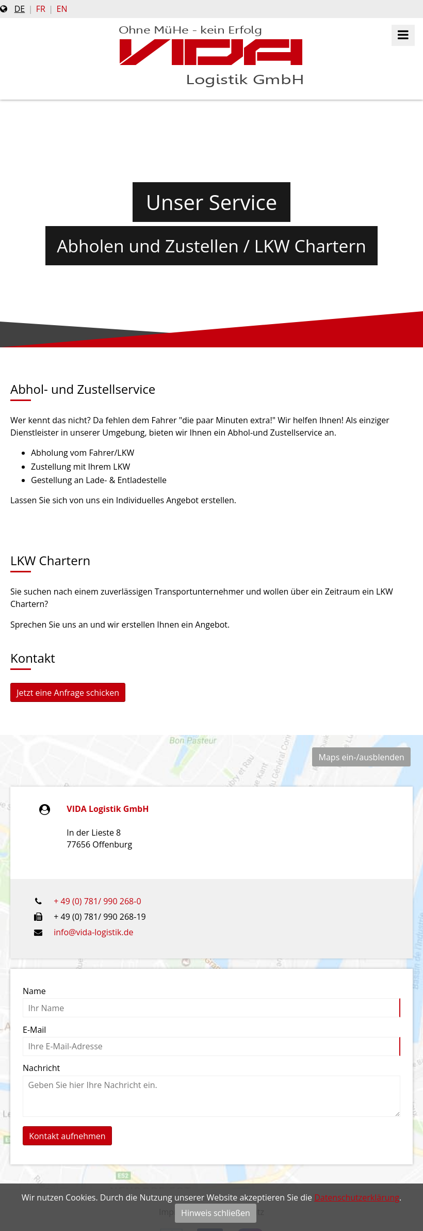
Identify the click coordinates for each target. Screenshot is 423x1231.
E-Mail (34, 1029)
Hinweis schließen (215, 1213)
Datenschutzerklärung (356, 1197)
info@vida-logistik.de (93, 932)
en (62, 8)
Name (34, 991)
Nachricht (41, 1068)
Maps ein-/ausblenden (361, 757)
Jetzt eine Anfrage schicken (68, 692)
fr (40, 8)
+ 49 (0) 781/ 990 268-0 (97, 901)
